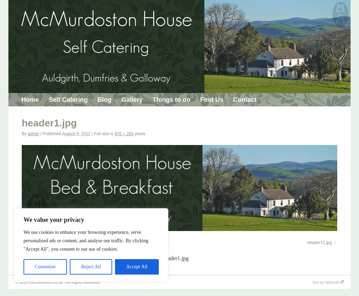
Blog (104, 99)
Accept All (136, 266)
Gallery (132, 99)
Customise (45, 266)
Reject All (91, 266)
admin (33, 133)
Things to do (171, 99)
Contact (245, 99)
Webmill (334, 282)
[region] (91, 245)
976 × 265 (124, 133)
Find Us (211, 99)
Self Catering (68, 99)
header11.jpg (319, 242)
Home (30, 99)
